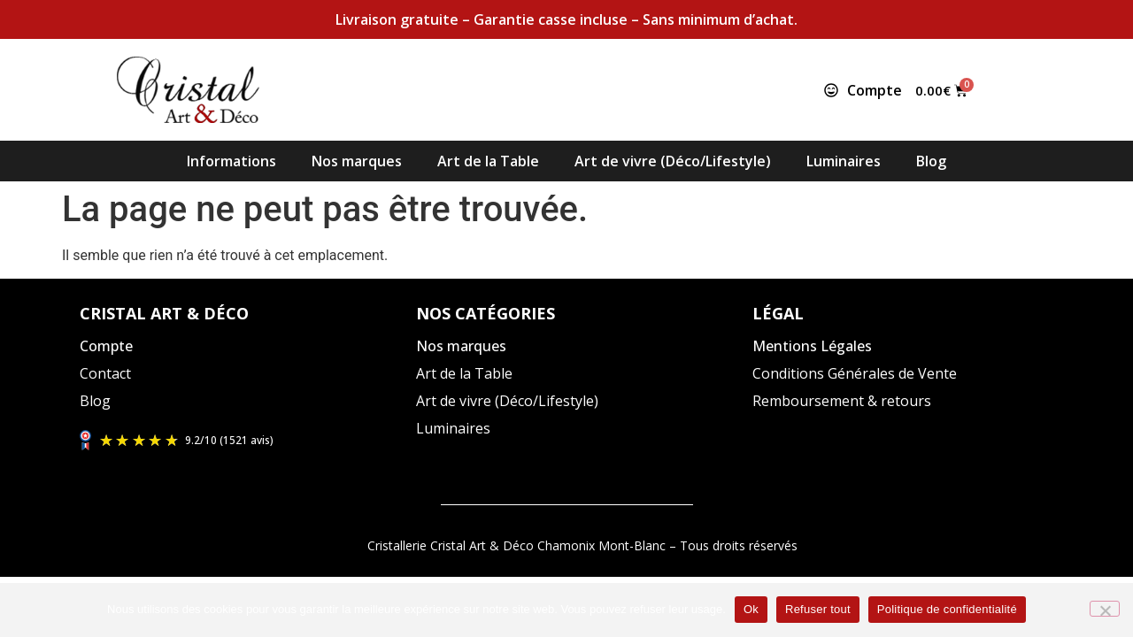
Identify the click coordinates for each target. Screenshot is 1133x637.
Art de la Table (488, 161)
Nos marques (357, 161)
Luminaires (843, 161)
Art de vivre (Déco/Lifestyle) (672, 161)
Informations (231, 161)
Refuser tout (818, 609)
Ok (751, 609)
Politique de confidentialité (947, 609)
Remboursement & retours (841, 401)
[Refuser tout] (1105, 609)
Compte (106, 346)
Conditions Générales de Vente (854, 373)
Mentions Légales (812, 346)
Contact (105, 373)
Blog (931, 161)
